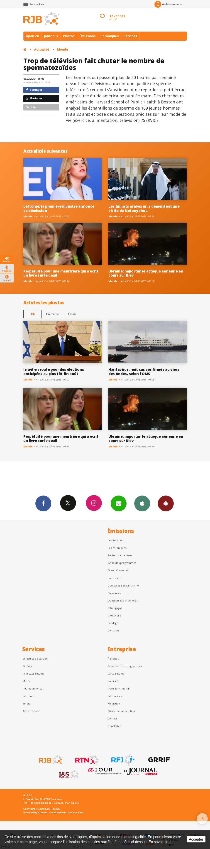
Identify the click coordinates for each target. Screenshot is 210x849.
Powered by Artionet (35, 812)
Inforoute (28, 695)
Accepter (196, 839)
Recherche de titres (120, 555)
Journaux (51, 36)
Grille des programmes (122, 562)
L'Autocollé (114, 615)
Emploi (27, 703)
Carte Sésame (116, 673)
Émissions (87, 36)
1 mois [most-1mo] (72, 314)
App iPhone (142, 503)
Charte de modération (121, 710)
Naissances (114, 592)
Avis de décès (31, 710)
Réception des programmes (125, 666)
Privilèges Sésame (33, 673)
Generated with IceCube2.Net (66, 812)
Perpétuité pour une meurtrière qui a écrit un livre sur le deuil (60, 273)
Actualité (41, 49)
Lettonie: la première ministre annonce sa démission (58, 208)
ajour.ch (32, 36)
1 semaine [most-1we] (52, 314)
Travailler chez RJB (119, 688)
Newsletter (114, 725)
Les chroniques (117, 547)
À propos (113, 658)
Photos (69, 36)
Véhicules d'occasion (35, 658)
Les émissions (116, 540)
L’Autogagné (115, 607)
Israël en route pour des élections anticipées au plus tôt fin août (53, 371)
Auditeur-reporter (168, 4)
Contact (112, 718)
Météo (27, 681)
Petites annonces (33, 688)
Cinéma (27, 666)
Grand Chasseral (118, 570)
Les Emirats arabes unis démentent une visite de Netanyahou (143, 208)
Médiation (114, 703)
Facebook (43, 503)
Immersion (114, 578)
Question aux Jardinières (123, 600)
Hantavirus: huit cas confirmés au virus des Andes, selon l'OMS (143, 371)
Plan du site (72, 803)
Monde (62, 49)
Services (130, 36)
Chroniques (109, 36)
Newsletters (119, 503)
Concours (113, 630)
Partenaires (115, 695)
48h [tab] (32, 314)
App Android (166, 503)
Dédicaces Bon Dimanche (123, 585)
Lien (31, 107)
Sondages (113, 622)
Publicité (113, 681)
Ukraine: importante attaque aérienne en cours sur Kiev (145, 273)
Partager (34, 89)
